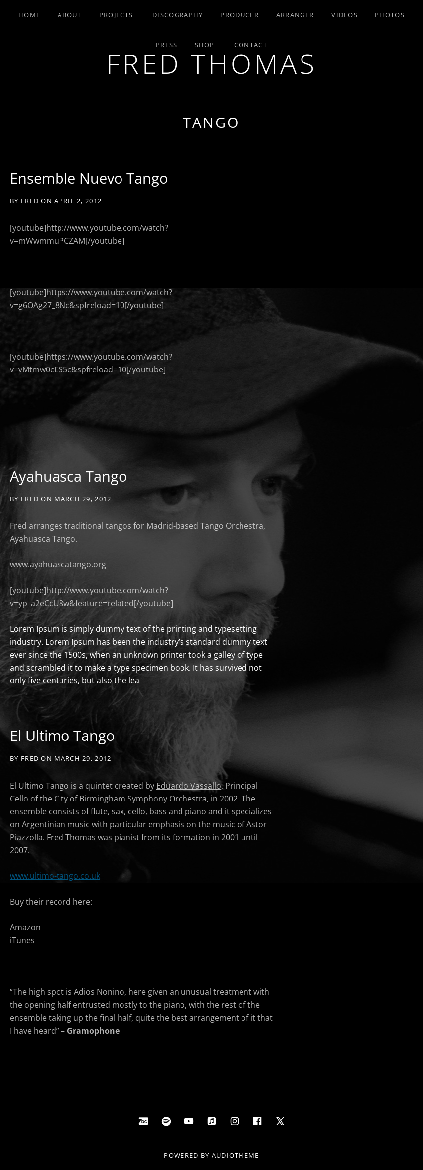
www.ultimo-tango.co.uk (55, 875)
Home (29, 14)
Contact (250, 44)
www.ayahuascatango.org (58, 564)
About (70, 14)
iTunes (22, 940)
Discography (177, 14)
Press (167, 44)
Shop (205, 44)
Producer (239, 14)
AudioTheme (235, 1155)
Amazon (25, 927)
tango (211, 122)
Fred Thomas (211, 63)
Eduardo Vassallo (188, 785)
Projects (116, 14)
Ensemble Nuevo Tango (89, 177)
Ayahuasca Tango (68, 476)
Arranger (295, 14)
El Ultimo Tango (62, 735)
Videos (344, 14)
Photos (390, 14)
